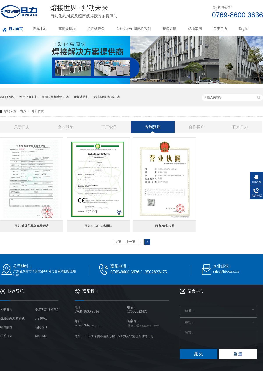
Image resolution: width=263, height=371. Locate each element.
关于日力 (220, 29)
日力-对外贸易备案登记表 (31, 226)
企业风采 (65, 127)
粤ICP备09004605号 (143, 326)
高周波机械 (67, 29)
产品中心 (40, 29)
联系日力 (240, 127)
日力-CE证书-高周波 (98, 226)
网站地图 (41, 336)
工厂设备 (109, 127)
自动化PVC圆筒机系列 (133, 29)
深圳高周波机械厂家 (106, 97)
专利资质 (38, 111)
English (244, 28)
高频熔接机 (81, 97)
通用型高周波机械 (12, 318)
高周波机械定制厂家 (55, 97)
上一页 (130, 241)
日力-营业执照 (164, 226)
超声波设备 (96, 29)
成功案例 (195, 29)
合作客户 (196, 127)
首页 (23, 111)
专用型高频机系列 (47, 309)
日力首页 (16, 29)
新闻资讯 (169, 29)
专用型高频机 (28, 97)
